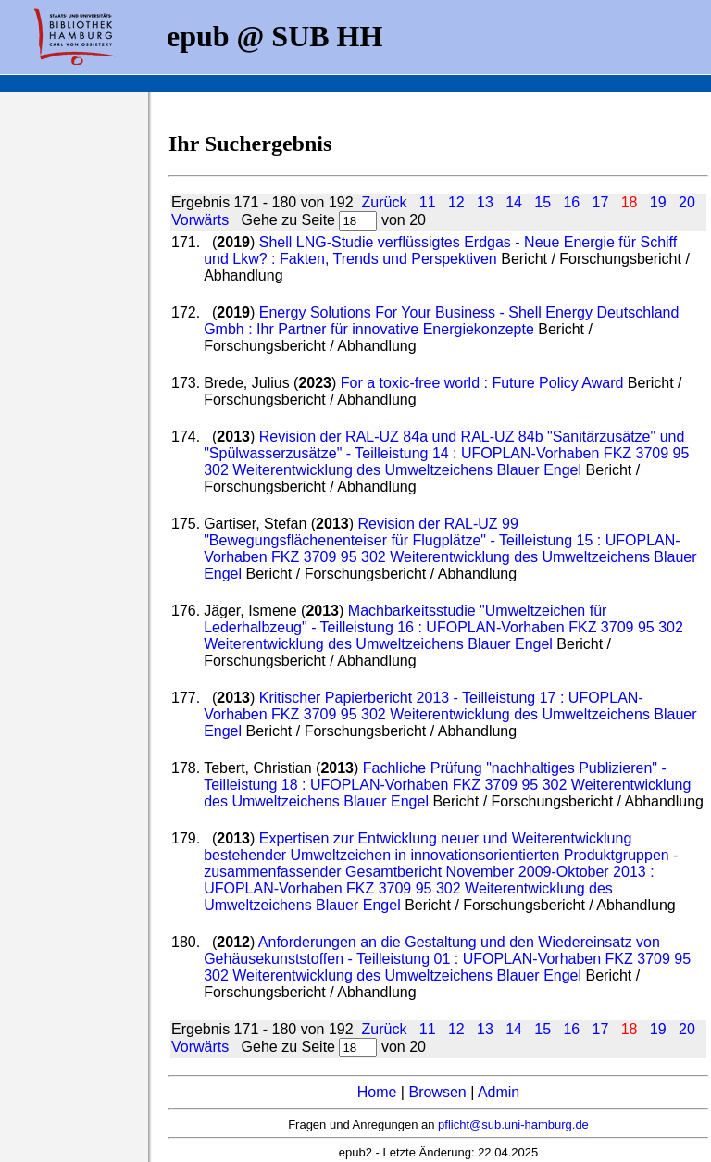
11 (427, 202)
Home (377, 1092)
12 (456, 202)
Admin (498, 1092)
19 (658, 202)
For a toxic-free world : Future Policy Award (482, 383)
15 (542, 202)
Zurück (383, 202)
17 (600, 202)
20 (687, 202)
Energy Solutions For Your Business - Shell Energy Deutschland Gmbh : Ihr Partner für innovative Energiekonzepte (441, 321)
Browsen (437, 1092)
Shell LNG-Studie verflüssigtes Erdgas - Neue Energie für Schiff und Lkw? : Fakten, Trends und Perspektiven (440, 250)
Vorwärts (200, 220)
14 (513, 202)
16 (571, 202)
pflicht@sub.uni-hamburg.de (513, 1124)
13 (485, 202)
